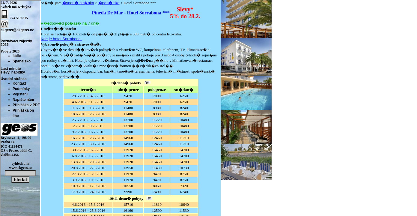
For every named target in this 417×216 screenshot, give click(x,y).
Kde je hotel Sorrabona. (61, 39)
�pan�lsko (109, 3)
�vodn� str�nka (78, 3)
